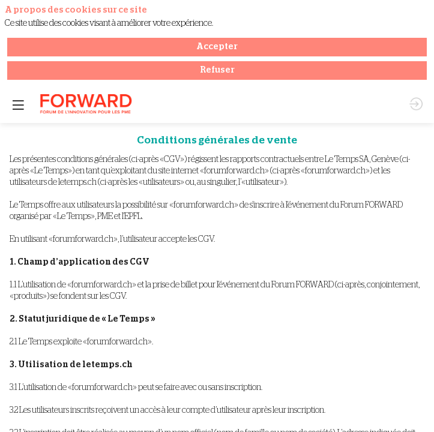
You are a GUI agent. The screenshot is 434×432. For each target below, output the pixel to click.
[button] (18, 18)
